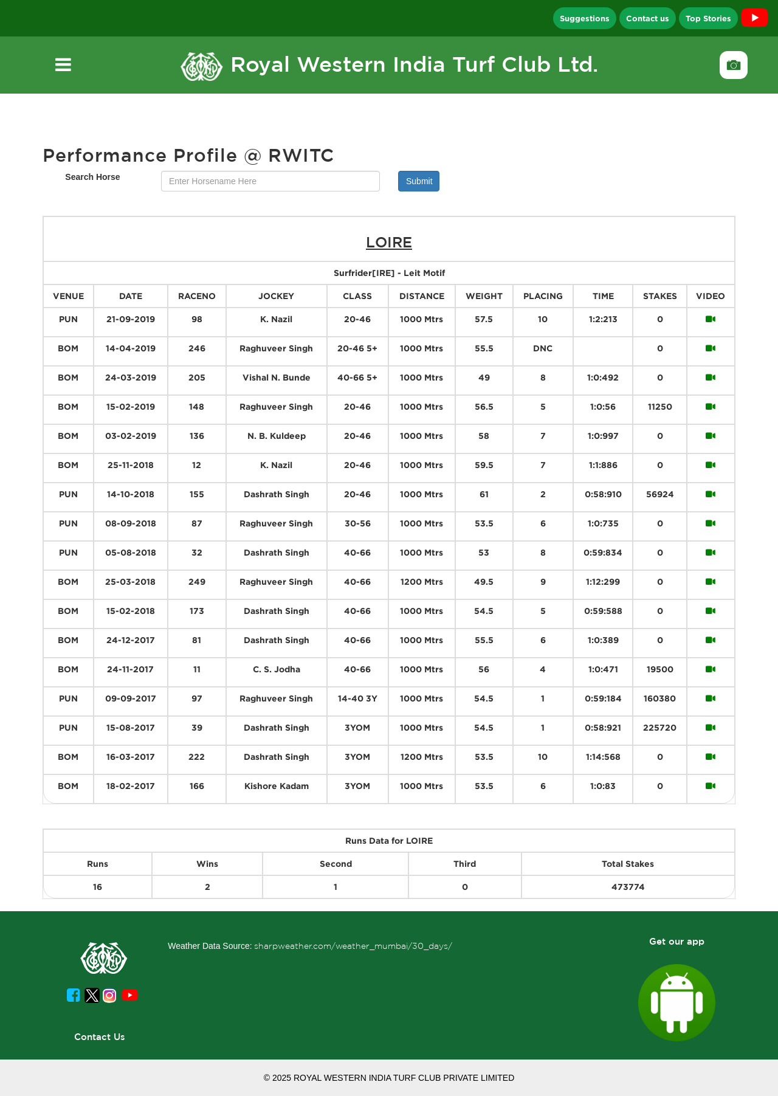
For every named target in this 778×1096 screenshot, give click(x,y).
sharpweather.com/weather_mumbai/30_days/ (353, 946)
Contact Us (99, 1037)
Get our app (676, 941)
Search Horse (92, 177)
